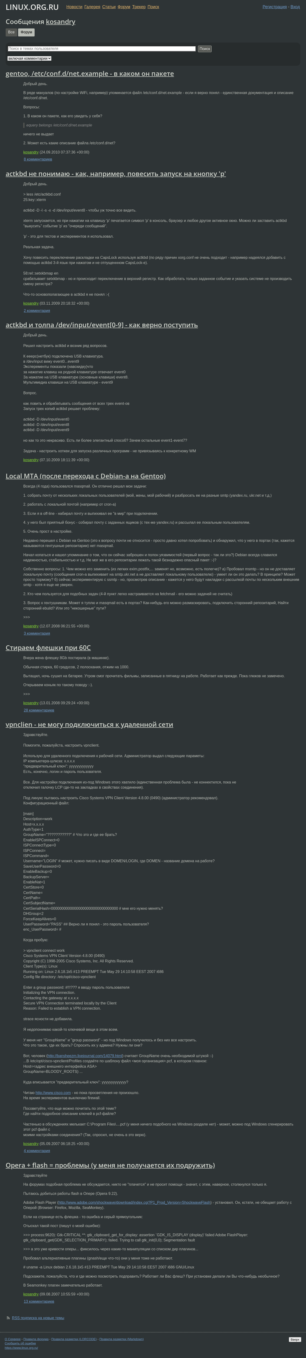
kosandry (60, 21)
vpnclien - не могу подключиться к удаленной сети (89, 724)
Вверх (295, 1339)
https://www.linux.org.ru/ (21, 1348)
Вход (295, 6)
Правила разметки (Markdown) (121, 1339)
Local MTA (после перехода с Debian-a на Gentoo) (86, 475)
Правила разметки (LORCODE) (74, 1339)
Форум (124, 6)
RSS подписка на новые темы (38, 1318)
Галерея (92, 6)
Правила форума (36, 1339)
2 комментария (37, 311)
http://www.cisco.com (53, 1093)
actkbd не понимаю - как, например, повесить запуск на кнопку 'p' (116, 173)
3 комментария (37, 633)
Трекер (139, 6)
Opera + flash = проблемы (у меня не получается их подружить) (110, 1165)
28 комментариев (39, 710)
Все (11, 32)
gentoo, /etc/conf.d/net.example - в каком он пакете (90, 73)
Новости (74, 6)
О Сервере (13, 1339)
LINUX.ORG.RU (32, 7)
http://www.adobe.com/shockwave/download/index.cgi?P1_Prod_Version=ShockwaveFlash (134, 1202)
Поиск (153, 6)
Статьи (109, 6)
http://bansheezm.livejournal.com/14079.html (85, 1056)
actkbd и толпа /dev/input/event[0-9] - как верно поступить (102, 324)
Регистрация (275, 6)
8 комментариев (38, 159)
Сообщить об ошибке (20, 1343)
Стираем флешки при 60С (48, 647)
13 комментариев (39, 1301)
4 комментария (37, 1151)
